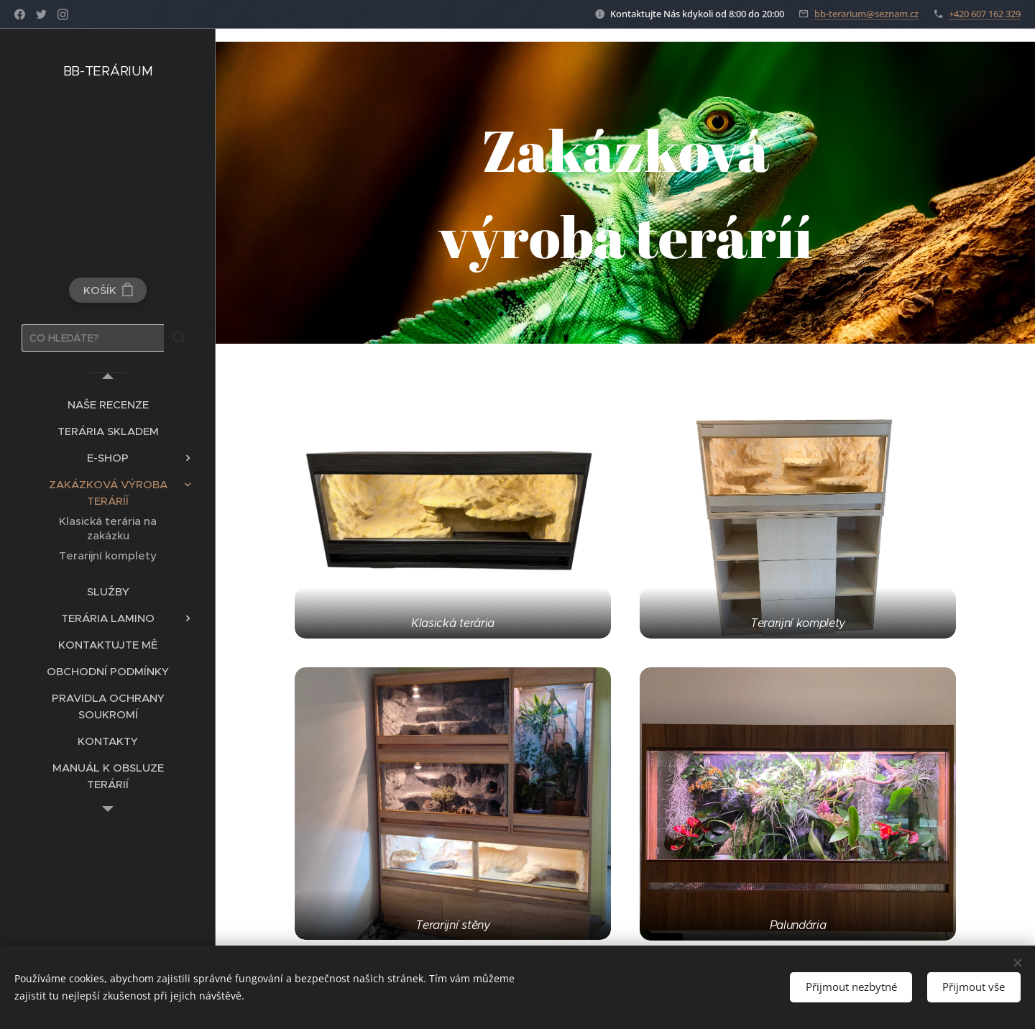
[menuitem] (107, 404)
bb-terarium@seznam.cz (866, 13)
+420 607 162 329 (985, 13)
